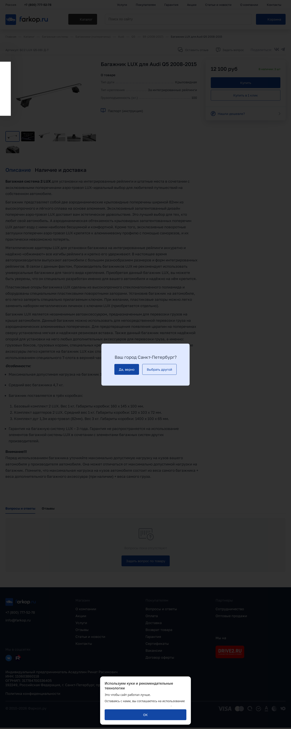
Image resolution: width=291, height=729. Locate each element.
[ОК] (145, 714)
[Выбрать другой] (159, 369)
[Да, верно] (126, 369)
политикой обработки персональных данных (138, 705)
